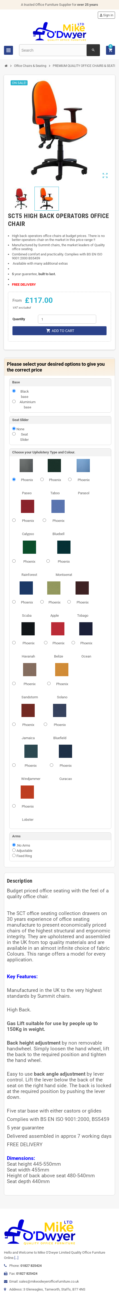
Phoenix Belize (58, 649)
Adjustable (24, 851)
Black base (24, 394)
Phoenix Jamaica (28, 731)
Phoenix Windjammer (30, 772)
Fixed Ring (24, 856)
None (20, 429)
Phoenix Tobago (83, 608)
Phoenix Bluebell (58, 527)
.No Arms (23, 845)
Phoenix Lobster (28, 813)
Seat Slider (24, 437)
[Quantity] (67, 319)
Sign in (106, 15)
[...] (16, 1258)
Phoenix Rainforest (29, 568)
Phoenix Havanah (28, 649)
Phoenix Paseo (27, 486)
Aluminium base (28, 404)
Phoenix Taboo (55, 486)
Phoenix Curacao (65, 772)
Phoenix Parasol (84, 486)
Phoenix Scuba (27, 608)
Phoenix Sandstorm (29, 690)
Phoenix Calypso (28, 527)
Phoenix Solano (62, 690)
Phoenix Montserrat (64, 568)
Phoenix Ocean (86, 649)
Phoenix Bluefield (59, 731)
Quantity (18, 319)
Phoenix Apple (54, 608)
